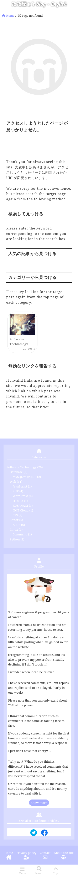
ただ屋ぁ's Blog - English (39, 4)
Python (15, 539)
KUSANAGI (20, 506)
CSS (15, 515)
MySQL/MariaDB (24, 477)
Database (16, 472)
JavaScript (20, 486)
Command (20, 534)
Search (39, 873)
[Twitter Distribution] (33, 833)
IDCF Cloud (20, 510)
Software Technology (21, 467)
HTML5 (18, 501)
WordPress (20, 496)
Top (55, 873)
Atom (16, 525)
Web (13, 482)
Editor (14, 520)
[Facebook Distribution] (44, 834)
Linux (14, 529)
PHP (16, 491)
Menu (22, 873)
